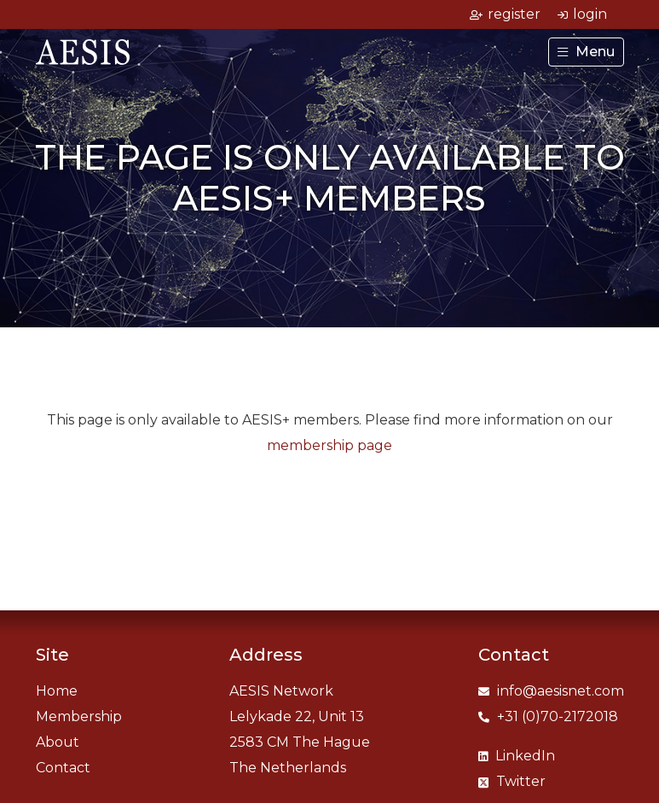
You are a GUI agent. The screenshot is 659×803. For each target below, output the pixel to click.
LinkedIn (516, 756)
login (582, 14)
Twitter (512, 781)
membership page (329, 445)
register (505, 14)
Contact (63, 768)
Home (57, 691)
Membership (79, 716)
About (57, 742)
